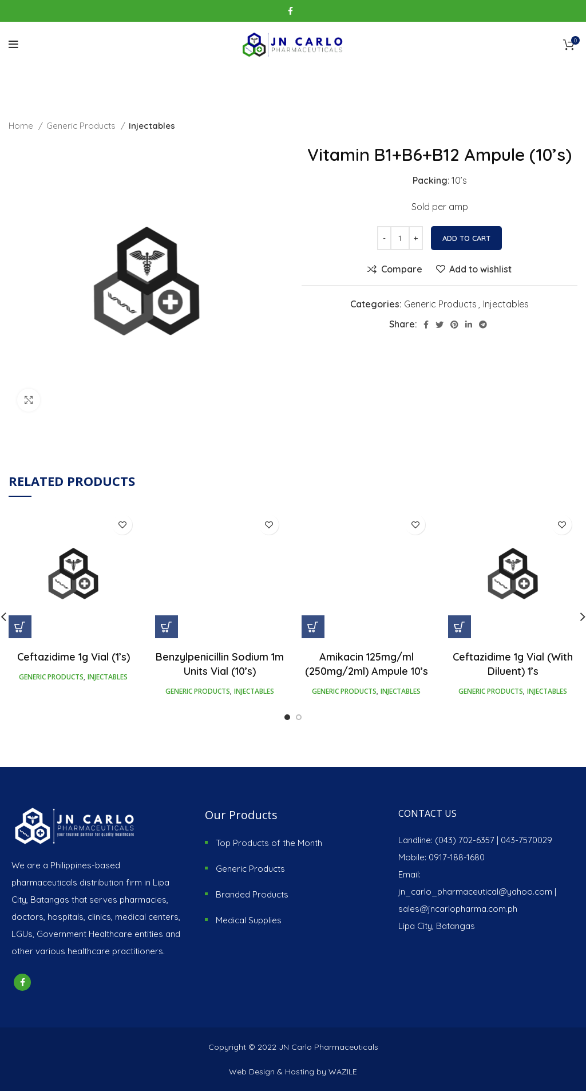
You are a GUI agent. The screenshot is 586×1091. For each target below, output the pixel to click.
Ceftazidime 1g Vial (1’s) (73, 656)
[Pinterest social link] (454, 324)
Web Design (252, 1071)
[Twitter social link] (439, 324)
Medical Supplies (249, 920)
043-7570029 (526, 840)
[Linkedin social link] (469, 324)
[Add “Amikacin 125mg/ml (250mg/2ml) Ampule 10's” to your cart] (313, 626)
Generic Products (82, 125)
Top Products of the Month (269, 842)
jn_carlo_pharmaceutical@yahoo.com (475, 891)
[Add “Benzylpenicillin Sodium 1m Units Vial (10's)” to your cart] (166, 626)
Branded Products (252, 894)
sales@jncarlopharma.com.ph (457, 908)
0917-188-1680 (457, 857)
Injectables (152, 125)
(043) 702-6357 (464, 840)
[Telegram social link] (483, 324)
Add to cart (466, 238)
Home (22, 125)
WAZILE (342, 1071)
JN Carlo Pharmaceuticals (328, 1047)
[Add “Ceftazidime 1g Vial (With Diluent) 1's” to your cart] (459, 626)
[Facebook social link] (290, 10)
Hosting (299, 1071)
